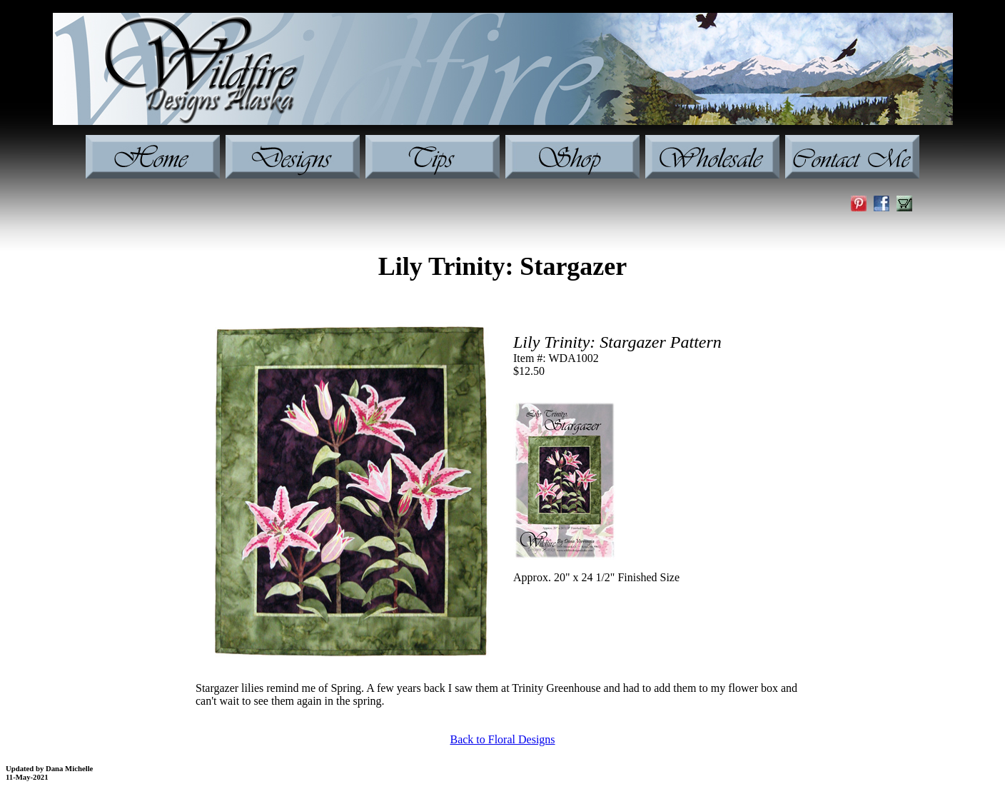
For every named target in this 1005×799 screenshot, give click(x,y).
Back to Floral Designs (502, 739)
